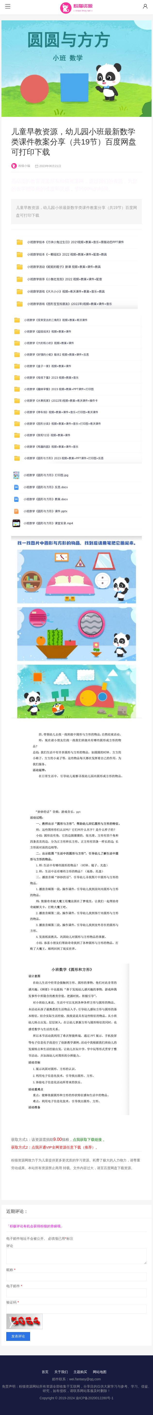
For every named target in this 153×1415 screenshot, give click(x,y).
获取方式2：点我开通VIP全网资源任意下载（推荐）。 (55, 1147)
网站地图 (99, 1372)
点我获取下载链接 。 (89, 1139)
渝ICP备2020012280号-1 (94, 1398)
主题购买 (80, 1372)
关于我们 (61, 1372)
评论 (9, 1246)
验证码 (12, 1302)
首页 (45, 1372)
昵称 (10, 1270)
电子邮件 (14, 1286)
